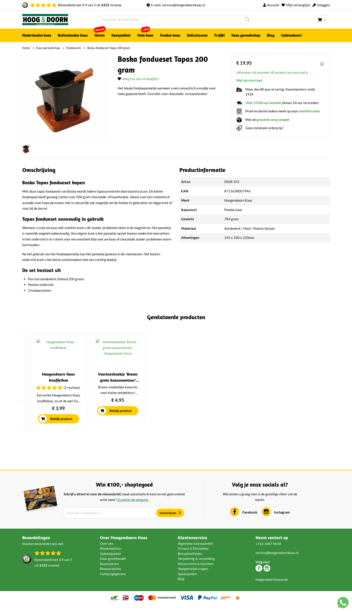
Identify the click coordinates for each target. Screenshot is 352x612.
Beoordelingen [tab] (36, 543)
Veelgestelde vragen (193, 575)
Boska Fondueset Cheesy (137, 386)
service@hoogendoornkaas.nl (183, 5)
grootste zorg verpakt (273, 120)
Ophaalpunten (110, 560)
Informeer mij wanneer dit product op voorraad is (272, 72)
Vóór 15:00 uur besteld (263, 103)
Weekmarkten (110, 555)
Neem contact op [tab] (271, 543)
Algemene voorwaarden (195, 549)
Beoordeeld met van (90, 5)
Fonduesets (73, 48)
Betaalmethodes (190, 560)
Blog (181, 585)
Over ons (106, 549)
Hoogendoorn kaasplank (292, 386)
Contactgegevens (113, 580)
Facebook (249, 518)
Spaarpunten (187, 580)
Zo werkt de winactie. (133, 506)
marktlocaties (309, 111)
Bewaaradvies (110, 575)
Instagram (282, 518)
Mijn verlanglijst (298, 5)
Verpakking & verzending (196, 565)
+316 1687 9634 (268, 550)
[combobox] (176, 19)
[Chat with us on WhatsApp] (343, 603)
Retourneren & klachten (195, 570)
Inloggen (323, 5)
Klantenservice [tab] (192, 543)
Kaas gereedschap (48, 48)
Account (273, 5)
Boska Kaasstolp (214, 386)
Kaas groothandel (113, 565)
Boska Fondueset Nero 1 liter (59, 386)
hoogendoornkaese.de (271, 585)
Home (26, 48)
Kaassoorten (109, 570)
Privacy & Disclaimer (193, 555)
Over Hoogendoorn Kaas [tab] (123, 543)
